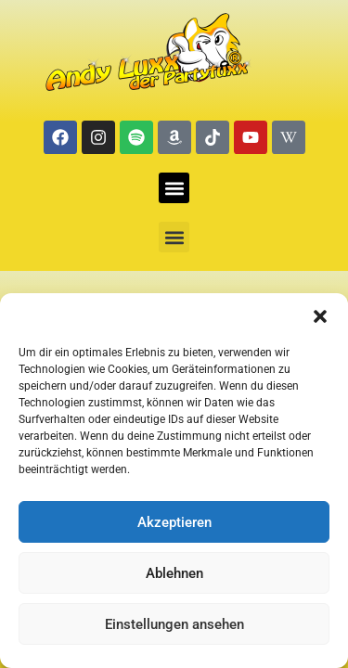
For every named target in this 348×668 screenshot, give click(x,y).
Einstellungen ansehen (174, 624)
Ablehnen (174, 573)
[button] (320, 316)
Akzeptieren (174, 522)
